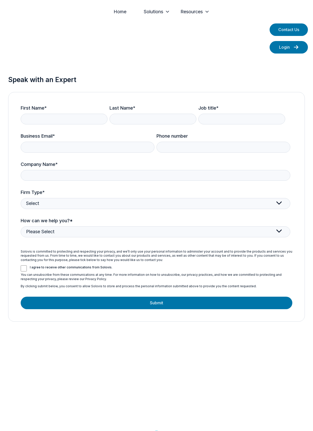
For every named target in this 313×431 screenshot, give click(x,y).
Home (139, 15)
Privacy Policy (109, 419)
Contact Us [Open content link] (288, 37)
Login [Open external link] (288, 55)
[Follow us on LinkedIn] (156, 396)
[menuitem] (141, 15)
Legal (134, 419)
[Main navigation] (179, 15)
